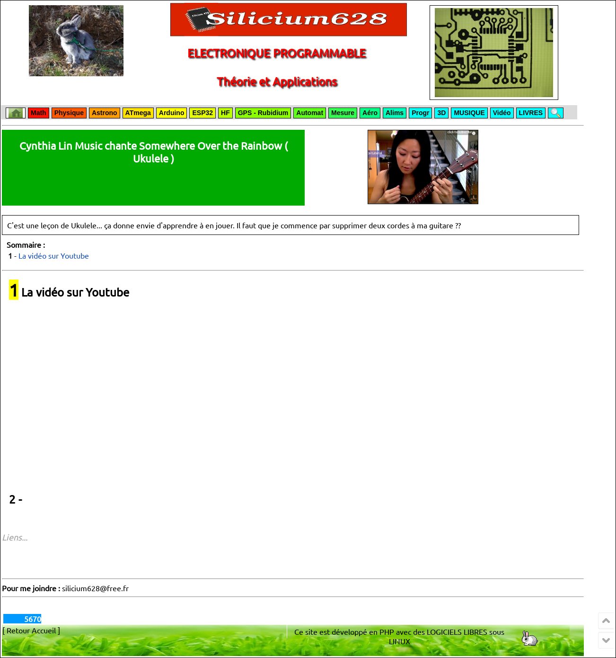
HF (225, 113)
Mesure (342, 113)
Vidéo (502, 113)
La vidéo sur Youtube (53, 255)
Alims (395, 113)
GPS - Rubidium (263, 113)
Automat (309, 113)
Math (38, 113)
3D (441, 113)
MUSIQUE (469, 113)
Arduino (172, 113)
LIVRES (531, 113)
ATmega (138, 113)
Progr (420, 113)
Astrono (104, 113)
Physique (69, 113)
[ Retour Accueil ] (31, 630)
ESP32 (202, 113)
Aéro (370, 113)
